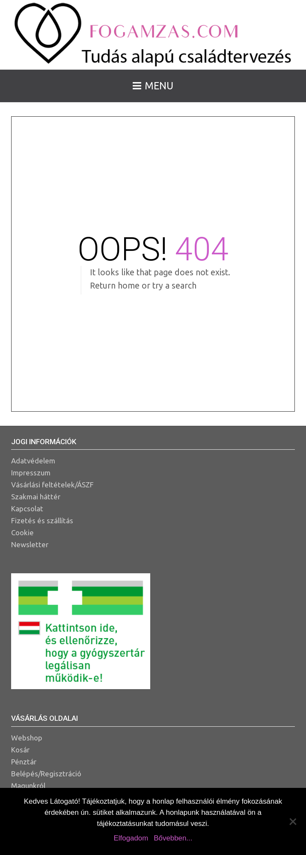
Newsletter (29, 544)
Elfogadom (131, 838)
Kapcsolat (27, 508)
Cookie (22, 532)
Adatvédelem (33, 461)
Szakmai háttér (35, 496)
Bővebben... (173, 838)
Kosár (20, 750)
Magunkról (28, 785)
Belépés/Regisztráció (46, 774)
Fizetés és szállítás (42, 520)
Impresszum (31, 473)
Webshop (26, 738)
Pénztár (23, 762)
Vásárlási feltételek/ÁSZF (52, 485)
